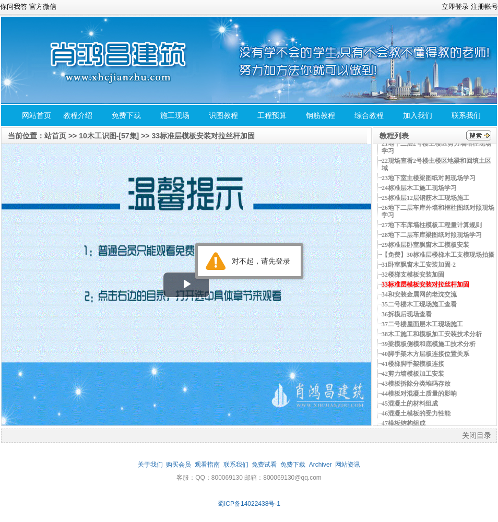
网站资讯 (347, 464)
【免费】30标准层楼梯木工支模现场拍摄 (438, 254)
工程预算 (272, 115)
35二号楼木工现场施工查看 (419, 304)
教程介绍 (77, 115)
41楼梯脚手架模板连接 (413, 363)
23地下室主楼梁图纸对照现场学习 (429, 178)
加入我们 (417, 115)
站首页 (55, 136)
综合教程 (369, 115)
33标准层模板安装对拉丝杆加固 (203, 136)
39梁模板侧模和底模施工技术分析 (429, 344)
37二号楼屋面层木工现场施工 (422, 324)
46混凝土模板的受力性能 (416, 413)
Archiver (320, 464)
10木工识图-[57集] (109, 136)
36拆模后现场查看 (407, 314)
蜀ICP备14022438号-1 (249, 503)
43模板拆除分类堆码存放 (416, 383)
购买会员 (178, 464)
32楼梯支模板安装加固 (413, 274)
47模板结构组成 (403, 423)
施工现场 (174, 115)
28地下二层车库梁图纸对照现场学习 (432, 235)
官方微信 (42, 6)
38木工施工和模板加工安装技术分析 (432, 334)
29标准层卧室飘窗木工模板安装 (425, 244)
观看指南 (207, 464)
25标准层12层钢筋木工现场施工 (425, 197)
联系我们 (466, 115)
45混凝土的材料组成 (410, 403)
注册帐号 (484, 6)
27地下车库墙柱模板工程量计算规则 (432, 225)
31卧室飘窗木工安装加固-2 (419, 264)
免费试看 (264, 464)
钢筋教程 (320, 115)
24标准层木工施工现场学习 (419, 188)
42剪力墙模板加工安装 (413, 373)
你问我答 (13, 6)
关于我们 (150, 464)
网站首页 (36, 115)
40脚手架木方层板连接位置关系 (425, 354)
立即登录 (455, 6)
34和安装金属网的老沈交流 (419, 294)
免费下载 (126, 115)
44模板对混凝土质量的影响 (419, 393)
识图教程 (223, 115)
